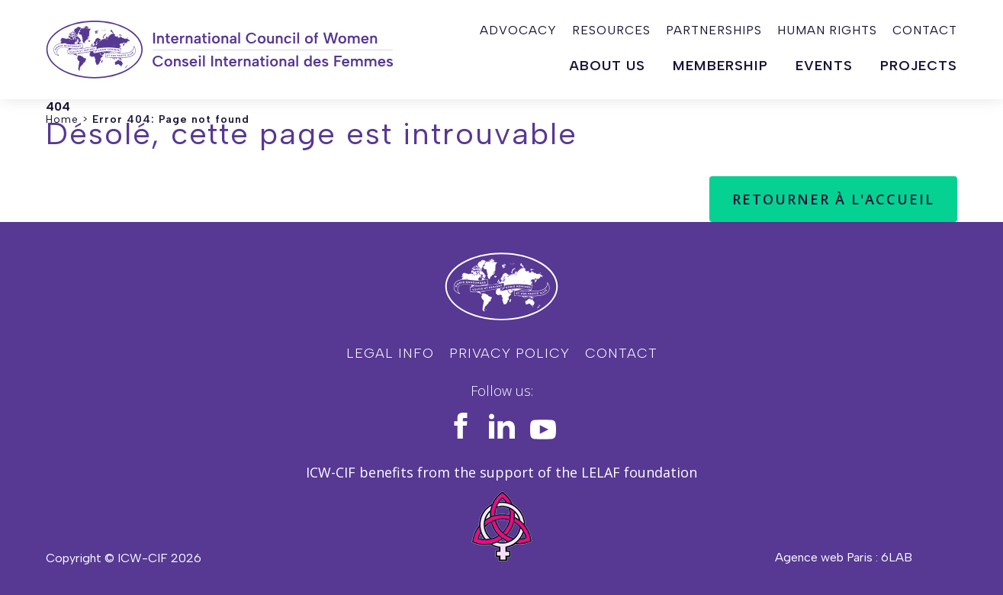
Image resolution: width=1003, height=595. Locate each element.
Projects (918, 65)
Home (62, 119)
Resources (611, 30)
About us (607, 65)
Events (824, 65)
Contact (924, 30)
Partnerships (714, 30)
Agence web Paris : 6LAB (843, 557)
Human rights (827, 30)
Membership (720, 65)
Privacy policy (509, 353)
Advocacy (518, 30)
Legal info (390, 353)
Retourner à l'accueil (833, 199)
